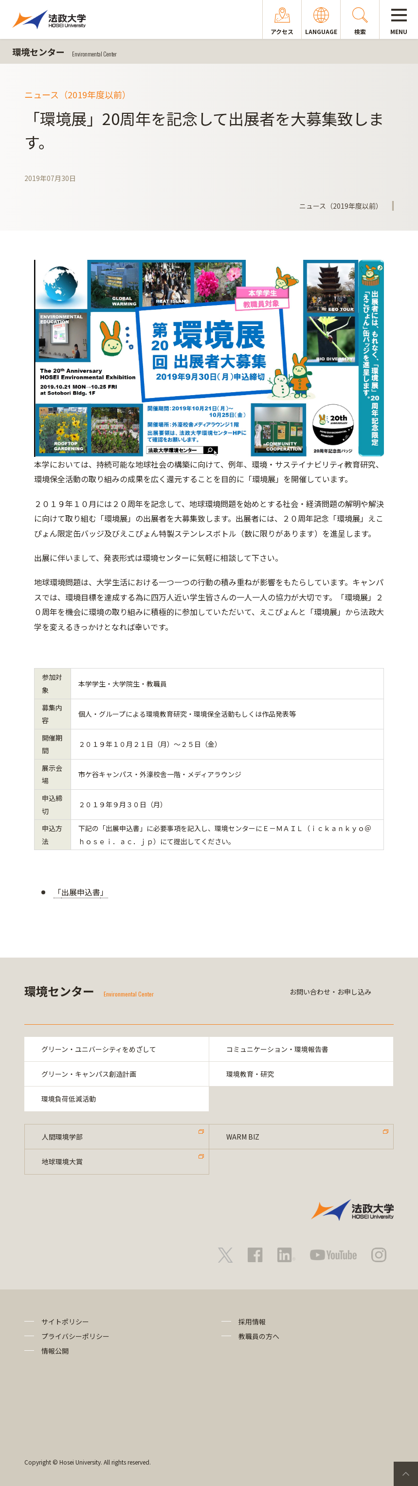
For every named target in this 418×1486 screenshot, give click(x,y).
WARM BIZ (242, 1137)
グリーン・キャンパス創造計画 (88, 1074)
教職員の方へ (258, 1336)
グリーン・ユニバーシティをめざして (98, 1049)
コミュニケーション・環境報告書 (277, 1049)
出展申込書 (80, 892)
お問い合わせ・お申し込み (330, 992)
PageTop (406, 1474)
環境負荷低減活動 (68, 1099)
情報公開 (55, 1351)
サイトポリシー (65, 1321)
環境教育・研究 (250, 1074)
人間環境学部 (62, 1137)
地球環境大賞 (62, 1161)
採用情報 (252, 1321)
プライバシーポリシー (75, 1336)
